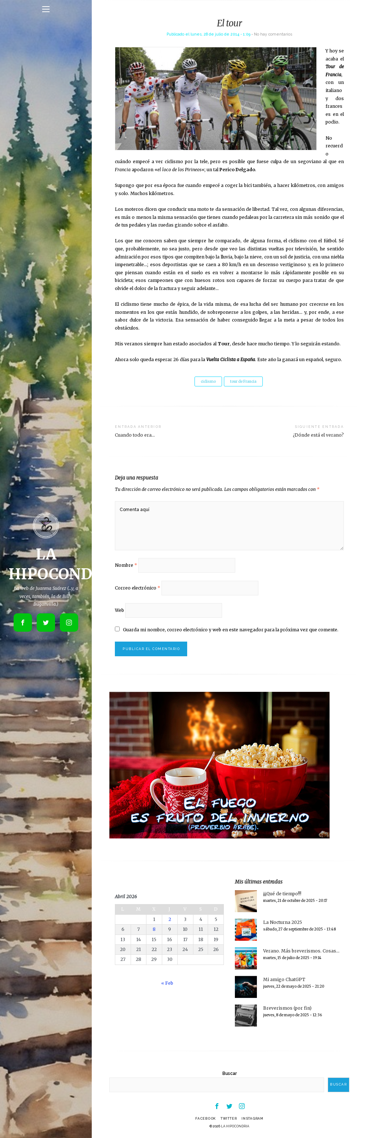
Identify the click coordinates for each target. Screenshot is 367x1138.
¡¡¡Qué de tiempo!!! (282, 893)
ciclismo (208, 381)
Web (119, 610)
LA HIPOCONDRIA (235, 1126)
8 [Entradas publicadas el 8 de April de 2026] (154, 929)
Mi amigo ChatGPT (284, 979)
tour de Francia (243, 381)
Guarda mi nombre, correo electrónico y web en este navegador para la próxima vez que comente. (230, 629)
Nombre (126, 565)
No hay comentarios (273, 34)
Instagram (252, 1118)
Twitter (229, 1118)
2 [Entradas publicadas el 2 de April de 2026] (169, 919)
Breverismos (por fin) (287, 1008)
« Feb (167, 983)
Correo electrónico (137, 588)
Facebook (205, 1118)
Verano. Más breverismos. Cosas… (301, 951)
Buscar (229, 1073)
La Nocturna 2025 (282, 922)
